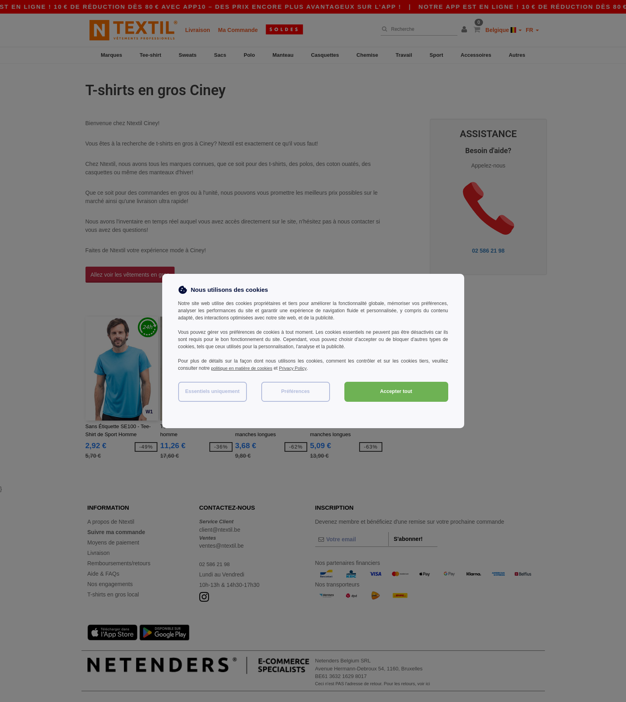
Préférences (295, 391)
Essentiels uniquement (212, 391)
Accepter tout (396, 391)
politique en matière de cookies (244, 368)
